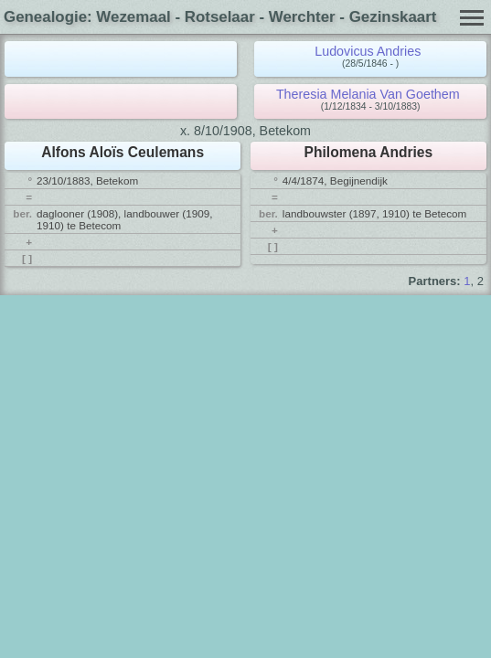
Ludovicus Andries (368, 51)
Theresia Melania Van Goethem (368, 94)
